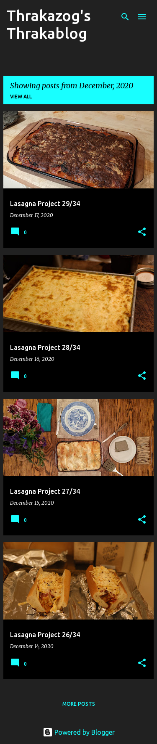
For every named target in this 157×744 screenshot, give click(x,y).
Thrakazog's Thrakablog (49, 24)
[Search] (125, 17)
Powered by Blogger (79, 732)
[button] (142, 232)
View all (21, 96)
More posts (78, 704)
